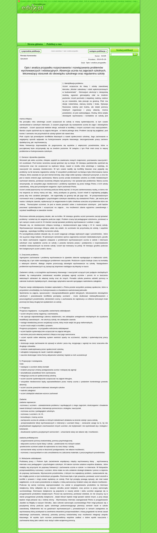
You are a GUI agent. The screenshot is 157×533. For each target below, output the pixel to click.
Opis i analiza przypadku (96, 63)
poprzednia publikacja (30, 51)
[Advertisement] (40, 99)
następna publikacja (98, 51)
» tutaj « (135, 1)
